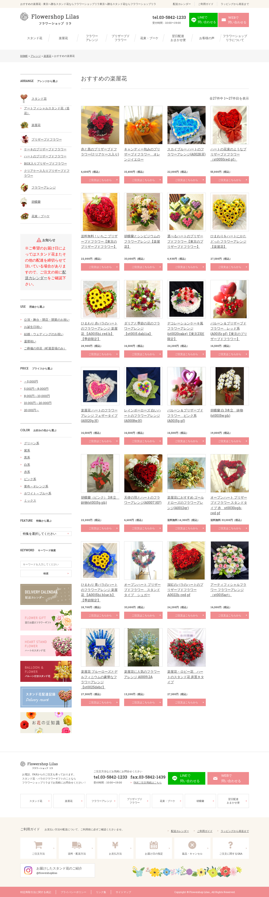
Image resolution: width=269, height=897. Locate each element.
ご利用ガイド (205, 4)
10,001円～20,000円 (38, 403)
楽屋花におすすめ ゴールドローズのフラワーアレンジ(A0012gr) (185, 502)
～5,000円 (31, 381)
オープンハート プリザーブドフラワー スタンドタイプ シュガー (142, 589)
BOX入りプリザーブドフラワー (45, 163)
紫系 (27, 450)
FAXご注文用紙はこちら (148, 782)
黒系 (27, 457)
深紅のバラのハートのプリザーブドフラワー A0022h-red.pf (185, 589)
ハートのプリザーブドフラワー (45, 156)
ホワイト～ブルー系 (37, 493)
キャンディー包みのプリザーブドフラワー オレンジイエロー (142, 154)
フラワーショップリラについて (235, 38)
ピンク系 (30, 479)
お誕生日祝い (33, 327)
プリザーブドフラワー (121, 38)
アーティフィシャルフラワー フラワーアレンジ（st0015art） (228, 589)
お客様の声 (206, 38)
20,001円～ (31, 410)
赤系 (27, 472)
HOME (24, 56)
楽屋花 (63, 38)
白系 (27, 464)
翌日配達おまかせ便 (178, 38)
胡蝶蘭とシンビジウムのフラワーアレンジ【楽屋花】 (142, 241)
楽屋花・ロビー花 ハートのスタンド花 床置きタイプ (185, 676)
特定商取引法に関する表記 (35, 891)
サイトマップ (123, 891)
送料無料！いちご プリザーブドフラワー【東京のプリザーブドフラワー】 (99, 241)
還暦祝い (30, 341)
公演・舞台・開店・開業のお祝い (47, 319)
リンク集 (101, 891)
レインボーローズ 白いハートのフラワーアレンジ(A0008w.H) (142, 415)
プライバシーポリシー (73, 891)
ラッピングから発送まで (235, 4)
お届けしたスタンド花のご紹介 (65, 870)
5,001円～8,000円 (36, 388)
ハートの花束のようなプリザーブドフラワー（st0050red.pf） (228, 154)
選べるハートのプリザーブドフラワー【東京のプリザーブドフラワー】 (185, 241)
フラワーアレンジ (92, 38)
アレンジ (36, 56)
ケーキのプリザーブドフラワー (45, 149)
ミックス (30, 500)
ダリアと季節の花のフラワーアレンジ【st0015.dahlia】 (142, 328)
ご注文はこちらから (100, 180)
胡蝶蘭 (36, 202)
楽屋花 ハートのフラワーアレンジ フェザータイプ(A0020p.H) (99, 415)
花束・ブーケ (149, 38)
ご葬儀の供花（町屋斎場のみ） (45, 348)
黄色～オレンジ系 (36, 486)
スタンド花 (34, 38)
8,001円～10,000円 (37, 396)
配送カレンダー (182, 4)
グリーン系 (31, 443)
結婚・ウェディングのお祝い (43, 334)
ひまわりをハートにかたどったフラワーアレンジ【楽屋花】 (228, 241)
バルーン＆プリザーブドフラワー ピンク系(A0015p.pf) (185, 415)
